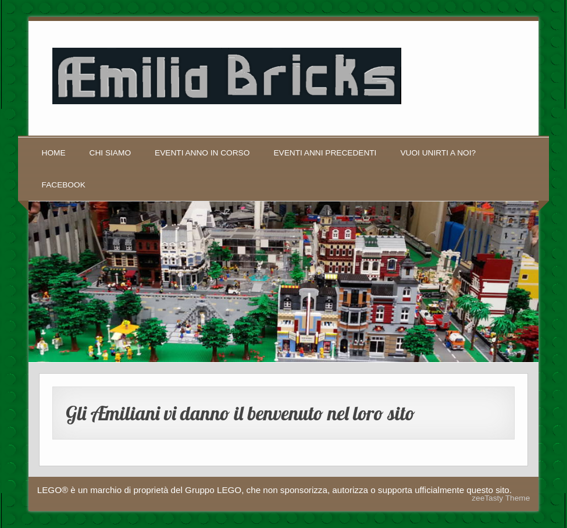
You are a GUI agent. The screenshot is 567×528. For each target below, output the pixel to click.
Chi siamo (110, 152)
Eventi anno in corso (202, 152)
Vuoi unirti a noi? (438, 152)
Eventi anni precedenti (324, 152)
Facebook (63, 184)
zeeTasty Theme (501, 498)
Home (54, 152)
